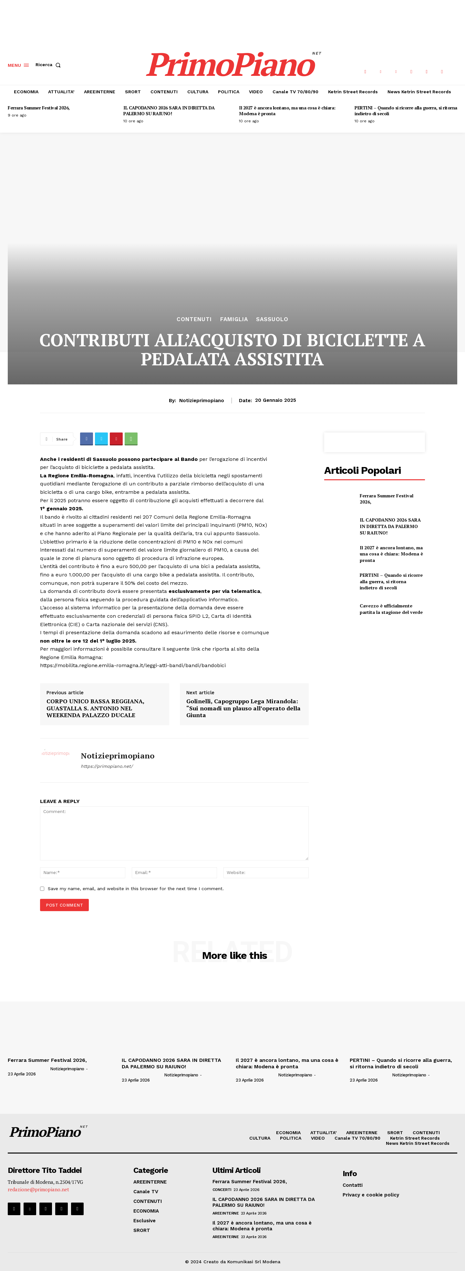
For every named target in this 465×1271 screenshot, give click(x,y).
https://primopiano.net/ (107, 766)
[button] (49, 65)
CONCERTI (222, 1189)
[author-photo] (28, 1068)
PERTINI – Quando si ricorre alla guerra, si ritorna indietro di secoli (406, 111)
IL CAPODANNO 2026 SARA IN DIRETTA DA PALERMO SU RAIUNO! (168, 111)
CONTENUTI (194, 319)
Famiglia (234, 319)
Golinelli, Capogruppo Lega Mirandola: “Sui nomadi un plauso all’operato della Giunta (243, 708)
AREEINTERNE (225, 1213)
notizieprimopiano (201, 400)
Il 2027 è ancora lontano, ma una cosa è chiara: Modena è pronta (287, 111)
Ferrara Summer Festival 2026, (39, 108)
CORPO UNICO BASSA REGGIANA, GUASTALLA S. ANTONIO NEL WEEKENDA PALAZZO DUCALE (95, 708)
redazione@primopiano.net (38, 1189)
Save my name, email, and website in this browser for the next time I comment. (136, 888)
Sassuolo (272, 319)
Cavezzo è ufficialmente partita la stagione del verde (391, 609)
